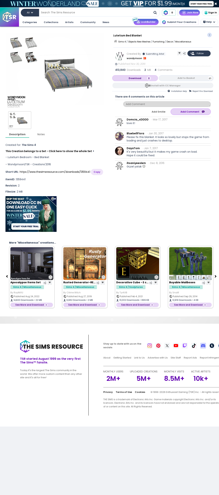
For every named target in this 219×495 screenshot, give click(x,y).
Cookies (140, 392)
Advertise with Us (158, 357)
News (106, 22)
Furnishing (158, 41)
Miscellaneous (183, 41)
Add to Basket (186, 78)
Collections (51, 22)
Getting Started (122, 357)
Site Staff (176, 357)
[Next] (216, 276)
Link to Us (139, 357)
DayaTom (133, 148)
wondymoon (135, 58)
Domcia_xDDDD (138, 119)
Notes (41, 134)
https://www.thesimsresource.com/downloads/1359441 (55, 172)
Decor (170, 41)
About (106, 357)
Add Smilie (158, 111)
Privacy (108, 392)
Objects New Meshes (139, 41)
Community (88, 22)
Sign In (210, 12)
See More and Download (29, 304)
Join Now (192, 12)
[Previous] (7, 276)
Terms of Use (124, 392)
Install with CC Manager (166, 85)
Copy (97, 172)
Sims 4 (122, 41)
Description (17, 134)
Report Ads (190, 357)
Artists (69, 22)
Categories (29, 22)
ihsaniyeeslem (136, 163)
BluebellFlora (135, 133)
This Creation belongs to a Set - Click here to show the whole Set (48, 151)
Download (135, 78)
